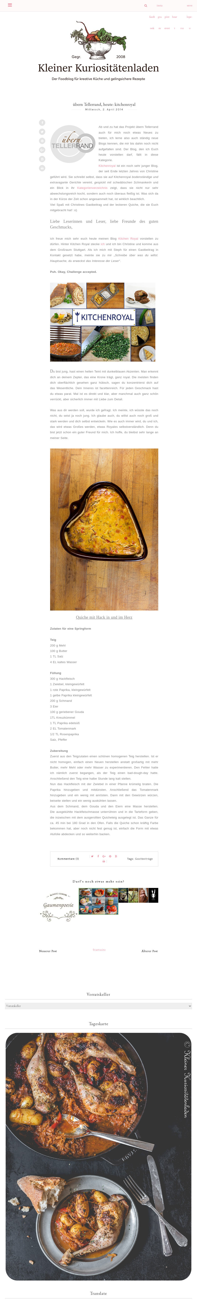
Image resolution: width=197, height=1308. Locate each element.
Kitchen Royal (128, 238)
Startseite (99, 950)
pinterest (167, 19)
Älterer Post (150, 951)
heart (174, 19)
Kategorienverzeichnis (92, 188)
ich (103, 244)
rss (182, 28)
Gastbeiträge (144, 858)
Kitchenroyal (107, 165)
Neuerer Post (48, 951)
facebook (152, 19)
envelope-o (189, 7)
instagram (159, 7)
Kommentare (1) (68, 858)
